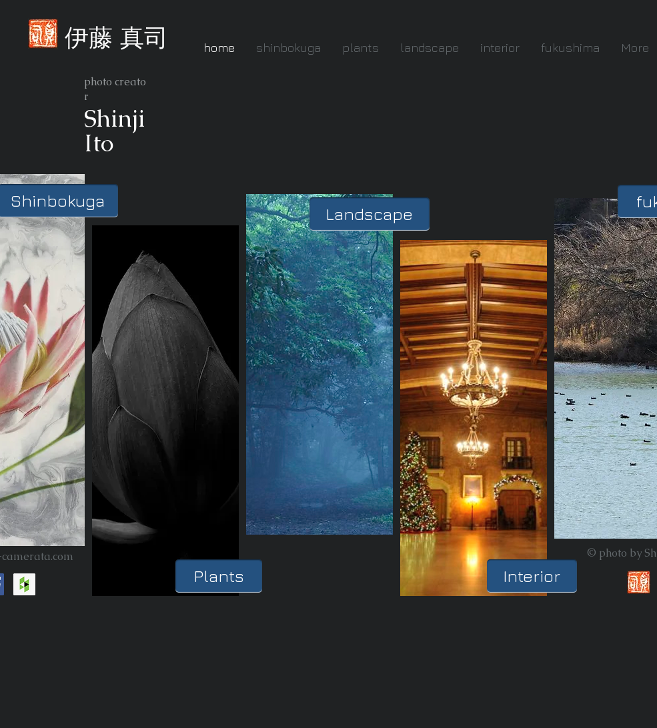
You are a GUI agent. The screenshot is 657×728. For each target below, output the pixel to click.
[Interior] (532, 576)
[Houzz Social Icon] (24, 584)
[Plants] (218, 576)
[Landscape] (369, 214)
